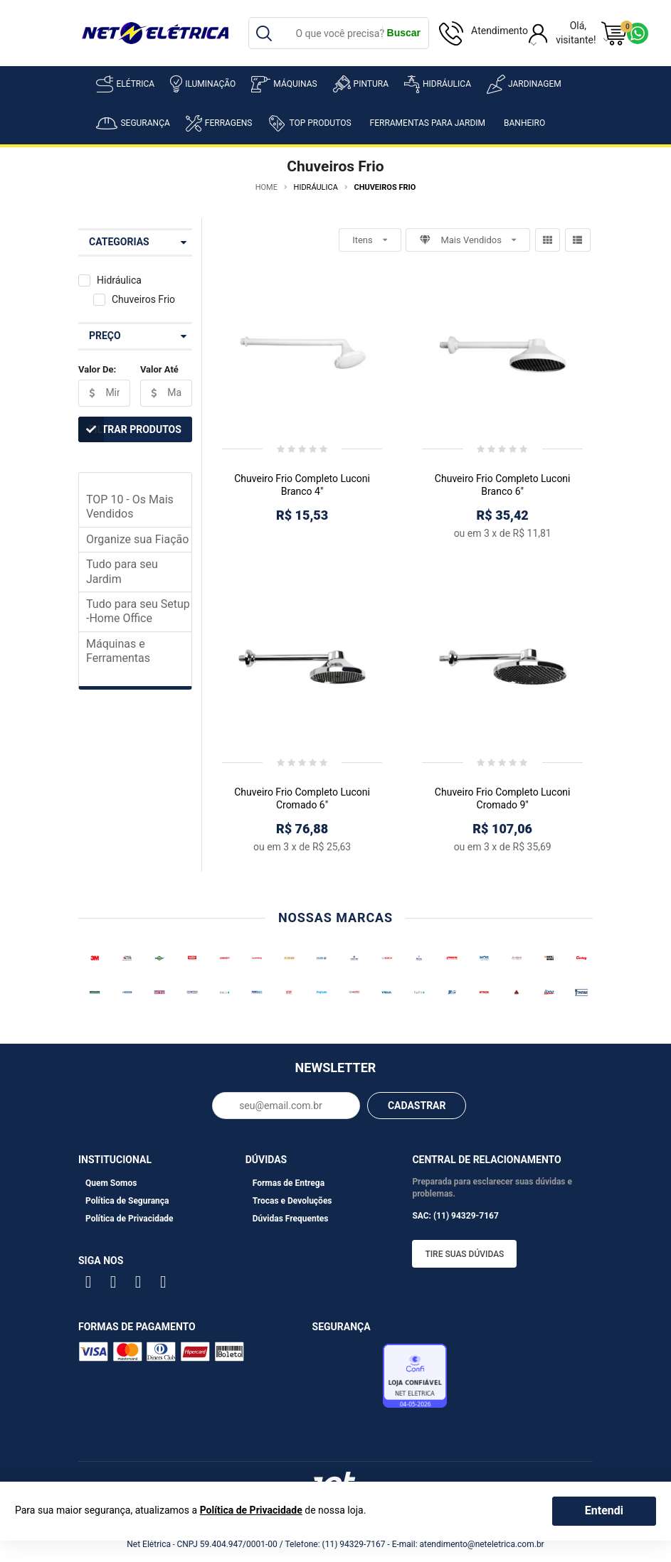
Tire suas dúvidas (464, 1254)
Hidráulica (437, 84)
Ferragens (219, 123)
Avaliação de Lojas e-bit (346, 1380)
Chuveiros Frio (143, 299)
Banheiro (524, 123)
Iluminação (203, 83)
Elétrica (125, 83)
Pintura (361, 83)
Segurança (132, 123)
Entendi (604, 1510)
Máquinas (284, 84)
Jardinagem (524, 84)
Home (266, 187)
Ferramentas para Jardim (428, 123)
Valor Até (159, 369)
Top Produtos (309, 123)
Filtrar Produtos (129, 429)
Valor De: (97, 369)
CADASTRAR (417, 1105)
